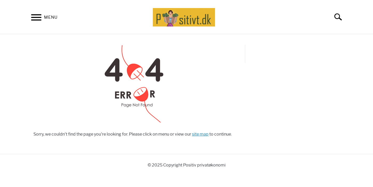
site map (200, 134)
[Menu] (36, 18)
